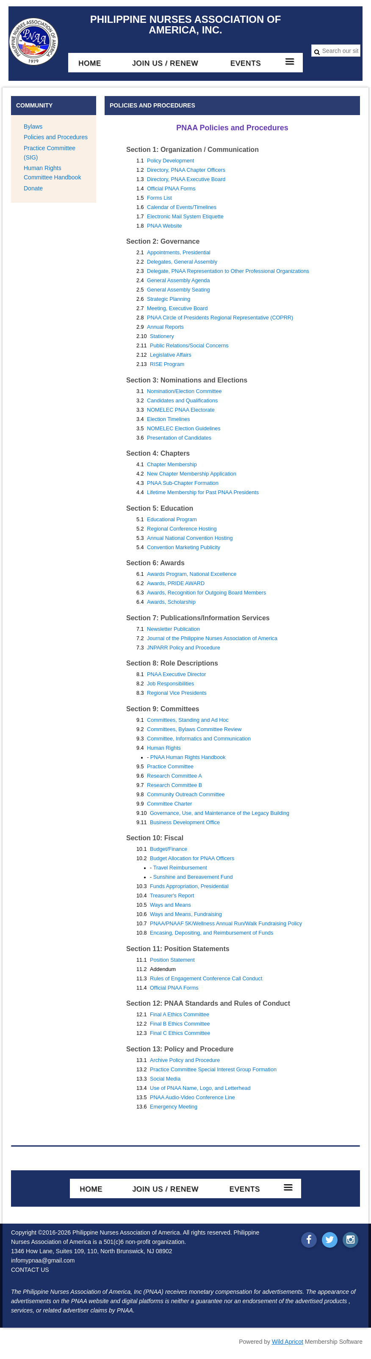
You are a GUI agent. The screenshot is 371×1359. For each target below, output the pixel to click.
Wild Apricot (287, 1341)
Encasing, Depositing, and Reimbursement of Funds (211, 933)
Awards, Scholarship (171, 602)
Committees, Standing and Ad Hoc (188, 720)
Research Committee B (174, 785)
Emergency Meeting (173, 1107)
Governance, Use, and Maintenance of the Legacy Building (219, 813)
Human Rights (164, 748)
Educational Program (172, 520)
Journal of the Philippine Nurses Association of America (212, 638)
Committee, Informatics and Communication (199, 739)
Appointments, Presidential (178, 253)
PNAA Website (164, 226)
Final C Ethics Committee (180, 1033)
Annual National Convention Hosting (190, 538)
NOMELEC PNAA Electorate (181, 410)
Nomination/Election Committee (184, 391)
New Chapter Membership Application (191, 474)
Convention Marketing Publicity (183, 547)
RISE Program (167, 364)
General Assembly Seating (178, 290)
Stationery (162, 336)
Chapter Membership (172, 465)
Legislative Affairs (170, 355)
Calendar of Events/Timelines (181, 207)
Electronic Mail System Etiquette (185, 217)
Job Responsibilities (170, 684)
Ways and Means (170, 905)
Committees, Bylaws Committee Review (194, 729)
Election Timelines (168, 419)
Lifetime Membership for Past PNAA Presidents (203, 492)
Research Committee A (174, 776)
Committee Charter (169, 804)
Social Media (165, 1079)
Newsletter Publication (173, 629)
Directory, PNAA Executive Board (186, 179)
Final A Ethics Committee (179, 1015)
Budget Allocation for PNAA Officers (192, 858)
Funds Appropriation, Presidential (189, 886)
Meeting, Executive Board (177, 308)
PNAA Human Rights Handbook (188, 757)
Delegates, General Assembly (182, 262)
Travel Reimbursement (180, 868)
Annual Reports (165, 327)
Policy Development (170, 161)
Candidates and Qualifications (182, 401)
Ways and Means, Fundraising (186, 914)
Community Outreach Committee (185, 795)
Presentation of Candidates (179, 438)
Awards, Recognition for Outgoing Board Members (206, 593)
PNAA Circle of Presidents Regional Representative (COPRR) (220, 318)
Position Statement (172, 960)
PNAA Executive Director (176, 674)
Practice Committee (170, 767)
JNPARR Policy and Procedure (183, 648)
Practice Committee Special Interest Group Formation (213, 1070)
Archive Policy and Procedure (185, 1060)
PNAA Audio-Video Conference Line (192, 1097)
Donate (33, 188)
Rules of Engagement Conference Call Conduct (206, 979)
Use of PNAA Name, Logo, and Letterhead (200, 1088)
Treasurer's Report (172, 896)
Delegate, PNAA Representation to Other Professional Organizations (228, 271)
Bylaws (33, 126)
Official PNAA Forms (171, 189)
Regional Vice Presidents (176, 693)
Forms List (159, 198)
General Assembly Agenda (178, 280)
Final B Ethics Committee (180, 1024)
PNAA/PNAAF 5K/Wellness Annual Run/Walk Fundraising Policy (226, 924)
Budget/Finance (168, 849)
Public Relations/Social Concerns (189, 346)
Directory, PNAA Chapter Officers (186, 170)
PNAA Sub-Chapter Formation (183, 483)
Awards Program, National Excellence (191, 574)
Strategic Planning (168, 299)
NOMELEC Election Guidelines (184, 429)
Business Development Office (185, 822)
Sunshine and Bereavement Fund (193, 877)
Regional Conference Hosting (182, 529)
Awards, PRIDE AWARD (176, 583)
